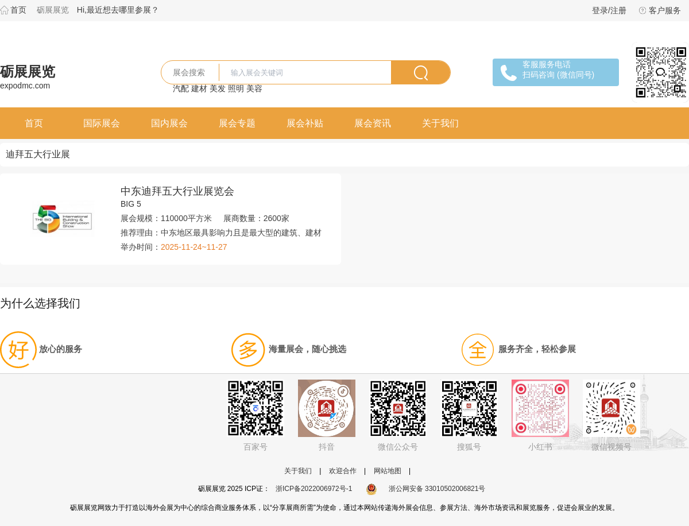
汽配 (181, 88)
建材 (199, 88)
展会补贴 (305, 123)
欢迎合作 (343, 471)
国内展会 (169, 123)
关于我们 (440, 123)
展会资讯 (372, 123)
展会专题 (237, 123)
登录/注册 (609, 10)
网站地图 (387, 471)
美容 (254, 88)
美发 (218, 88)
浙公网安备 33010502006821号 (426, 489)
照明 (236, 88)
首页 (18, 9)
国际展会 (101, 123)
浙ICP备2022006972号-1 (314, 489)
